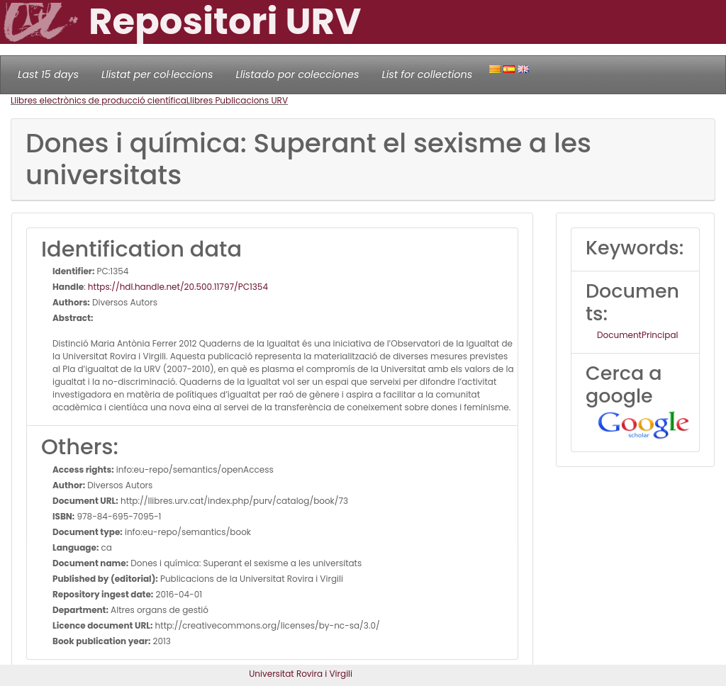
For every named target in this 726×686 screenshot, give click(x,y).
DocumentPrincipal (637, 335)
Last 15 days (48, 74)
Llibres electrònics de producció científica (98, 100)
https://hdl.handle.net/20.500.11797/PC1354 (178, 287)
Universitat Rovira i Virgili (300, 674)
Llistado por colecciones (297, 74)
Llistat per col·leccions (157, 74)
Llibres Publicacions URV (237, 100)
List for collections (426, 74)
